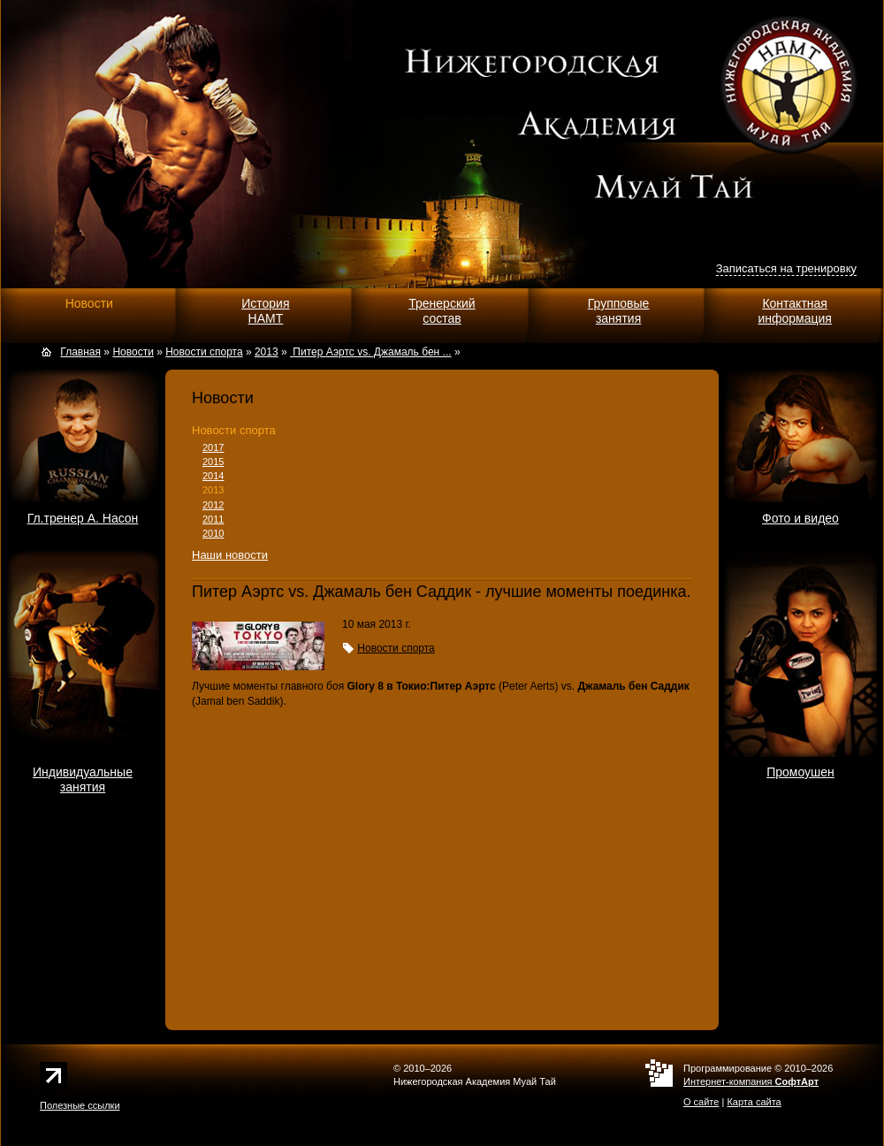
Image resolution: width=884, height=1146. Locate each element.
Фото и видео (800, 518)
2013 (213, 490)
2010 (213, 533)
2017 (213, 447)
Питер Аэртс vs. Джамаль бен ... (371, 352)
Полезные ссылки (80, 1105)
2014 (213, 475)
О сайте (701, 1101)
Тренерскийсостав (441, 310)
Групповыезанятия (619, 310)
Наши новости (230, 555)
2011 (213, 519)
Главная (80, 352)
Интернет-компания (751, 1081)
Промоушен (800, 772)
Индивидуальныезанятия (83, 779)
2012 (213, 505)
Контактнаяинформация (794, 310)
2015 (213, 461)
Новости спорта (234, 430)
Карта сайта (754, 1101)
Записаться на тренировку (786, 268)
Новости (89, 303)
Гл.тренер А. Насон (83, 518)
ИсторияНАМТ (265, 310)
